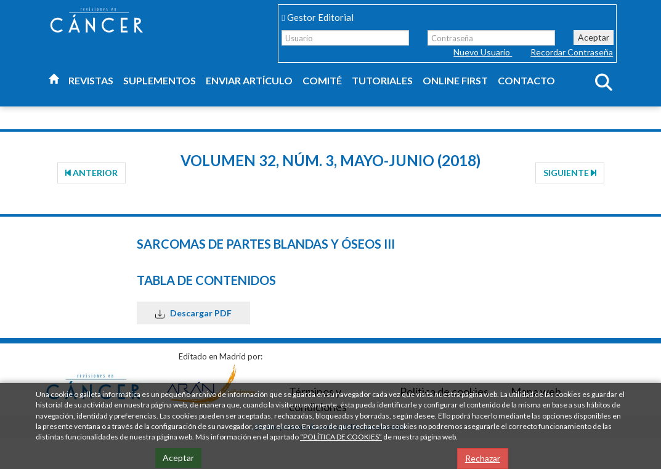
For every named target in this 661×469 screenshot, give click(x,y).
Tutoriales (382, 80)
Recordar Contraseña (571, 52)
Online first (455, 80)
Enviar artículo (249, 80)
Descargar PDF (193, 313)
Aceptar (593, 37)
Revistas (90, 80)
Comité (322, 80)
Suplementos (159, 80)
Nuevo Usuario (482, 52)
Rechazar (482, 458)
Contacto (526, 80)
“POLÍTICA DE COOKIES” (341, 436)
